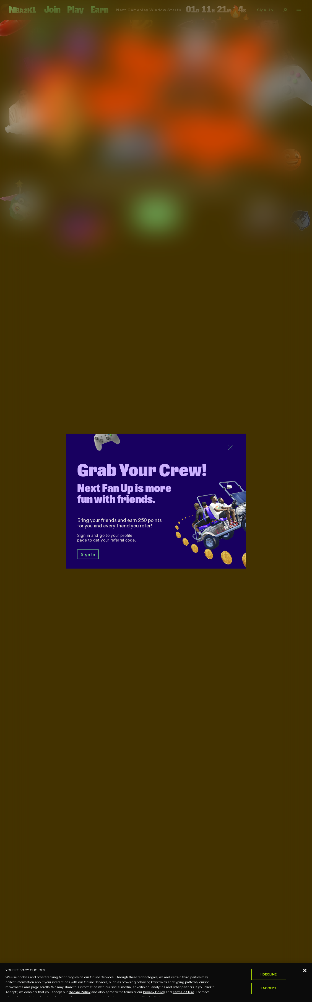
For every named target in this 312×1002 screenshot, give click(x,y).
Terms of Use (183, 993)
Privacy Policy (154, 993)
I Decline (269, 976)
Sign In (88, 554)
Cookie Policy (79, 993)
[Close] (304, 972)
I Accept (269, 990)
